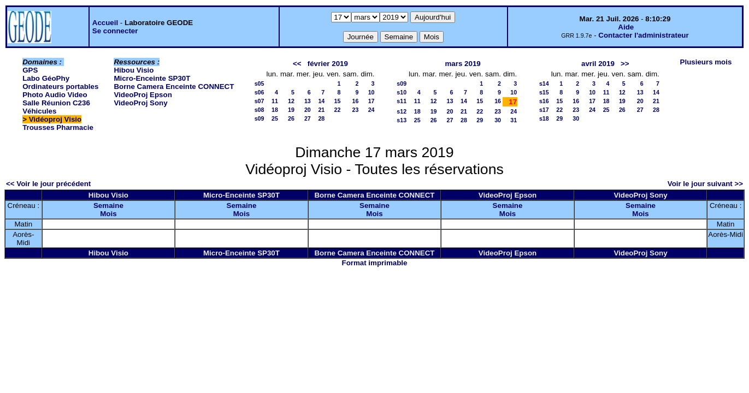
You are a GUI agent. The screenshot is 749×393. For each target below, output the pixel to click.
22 (337, 109)
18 (275, 109)
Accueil (105, 23)
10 (371, 92)
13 (307, 101)
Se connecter (115, 31)
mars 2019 (463, 63)
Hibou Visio (134, 70)
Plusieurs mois (706, 62)
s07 (259, 101)
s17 (544, 109)
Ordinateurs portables (60, 86)
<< (297, 63)
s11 (401, 101)
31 (513, 120)
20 (307, 109)
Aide (626, 27)
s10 (401, 92)
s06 (259, 92)
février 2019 (328, 63)
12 (291, 101)
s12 (401, 111)
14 (321, 101)
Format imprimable (375, 263)
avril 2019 (598, 63)
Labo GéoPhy (45, 78)
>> (625, 63)
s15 (544, 92)
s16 (544, 101)
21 (321, 109)
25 (275, 118)
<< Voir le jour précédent (48, 184)
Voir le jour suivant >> (705, 184)
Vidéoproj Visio (55, 119)
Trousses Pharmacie (57, 127)
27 (307, 118)
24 (371, 109)
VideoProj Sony (140, 103)
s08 (259, 109)
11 (275, 101)
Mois (108, 214)
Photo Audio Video (54, 95)
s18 (544, 118)
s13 (401, 120)
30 (497, 120)
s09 (259, 118)
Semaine (108, 205)
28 (321, 118)
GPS (30, 70)
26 (291, 118)
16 (355, 101)
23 (355, 109)
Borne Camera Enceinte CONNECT (174, 86)
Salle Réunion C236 (56, 103)
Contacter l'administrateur (643, 35)
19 (291, 109)
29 (479, 120)
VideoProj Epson (143, 95)
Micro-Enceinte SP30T (152, 78)
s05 (259, 83)
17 (371, 101)
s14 (544, 83)
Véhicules (39, 111)
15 (337, 101)
